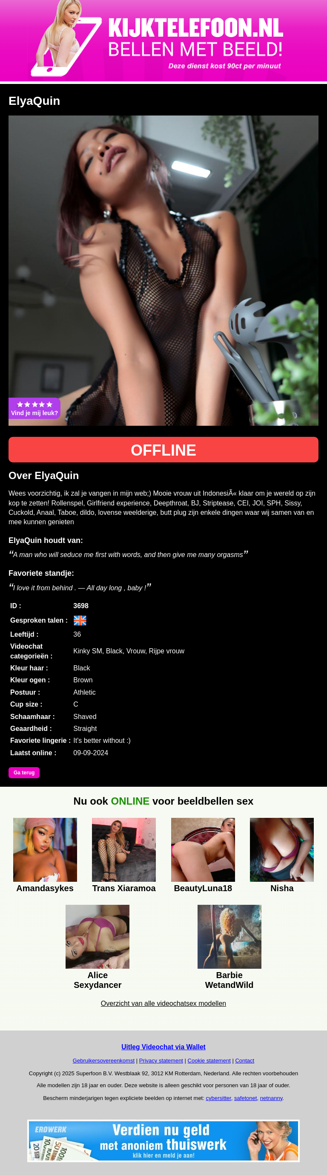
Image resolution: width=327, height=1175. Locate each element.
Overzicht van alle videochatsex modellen (163, 1003)
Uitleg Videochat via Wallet (163, 1047)
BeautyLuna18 (203, 888)
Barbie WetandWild (229, 978)
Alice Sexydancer (97, 978)
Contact (244, 1060)
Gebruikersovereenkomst (104, 1060)
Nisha (281, 888)
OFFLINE (163, 450)
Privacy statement (161, 1060)
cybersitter (218, 1098)
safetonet (245, 1098)
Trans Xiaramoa (124, 888)
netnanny (271, 1098)
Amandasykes (45, 888)
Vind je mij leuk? (34, 408)
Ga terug (24, 773)
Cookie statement (209, 1060)
